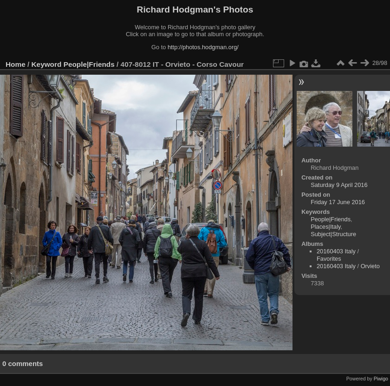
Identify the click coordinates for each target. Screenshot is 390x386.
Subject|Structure (333, 234)
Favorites (329, 258)
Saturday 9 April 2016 (339, 184)
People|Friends (89, 64)
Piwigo (381, 378)
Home (16, 64)
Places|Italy (325, 226)
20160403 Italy (336, 251)
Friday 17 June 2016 (338, 202)
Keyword (47, 64)
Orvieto (370, 266)
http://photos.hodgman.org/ (203, 47)
